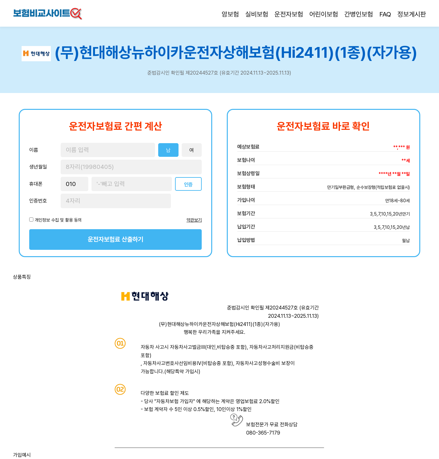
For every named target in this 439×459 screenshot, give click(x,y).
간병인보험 (358, 14)
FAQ (385, 14)
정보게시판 (411, 14)
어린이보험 (323, 14)
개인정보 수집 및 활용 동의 (58, 220)
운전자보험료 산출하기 (115, 239)
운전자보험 (288, 14)
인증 (188, 185)
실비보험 (256, 14)
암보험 (230, 14)
